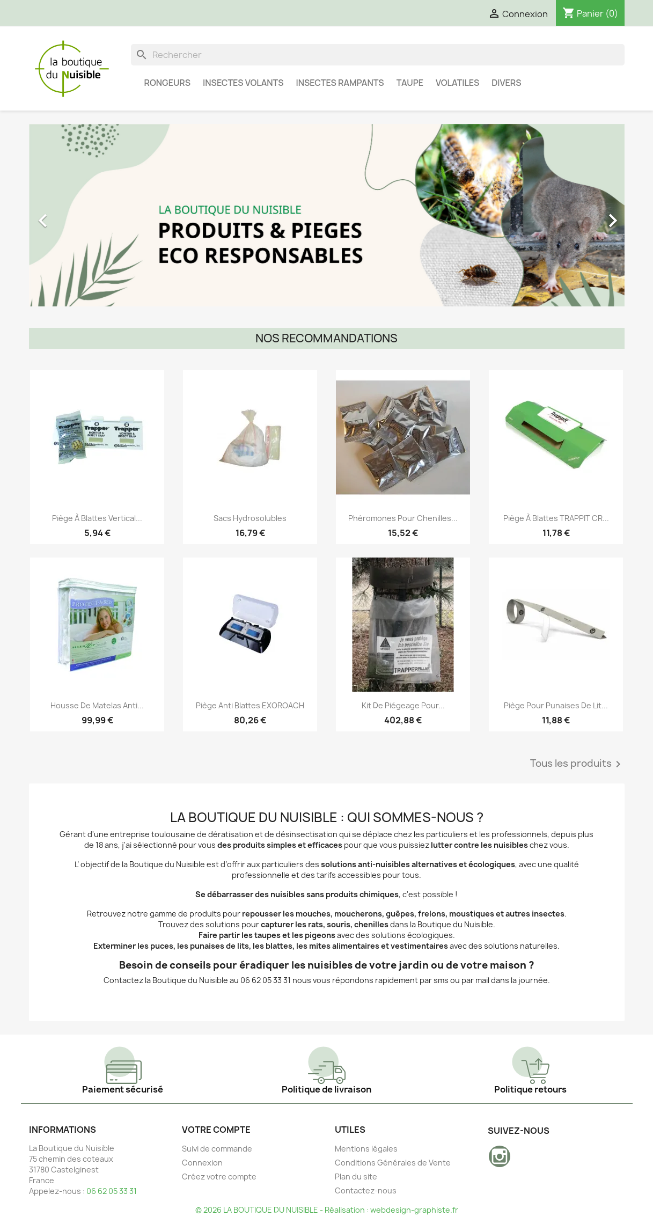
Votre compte (216, 1129)
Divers (506, 83)
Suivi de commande (217, 1149)
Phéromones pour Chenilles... (403, 518)
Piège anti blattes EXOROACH (250, 705)
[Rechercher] (378, 54)
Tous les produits (577, 764)
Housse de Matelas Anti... (97, 705)
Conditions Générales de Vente (393, 1162)
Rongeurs (167, 83)
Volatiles (457, 83)
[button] (74, 215)
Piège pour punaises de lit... (556, 705)
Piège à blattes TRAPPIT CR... (556, 518)
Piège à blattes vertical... (97, 518)
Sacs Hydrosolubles (250, 518)
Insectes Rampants (340, 83)
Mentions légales (366, 1149)
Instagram (499, 1156)
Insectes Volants (243, 83)
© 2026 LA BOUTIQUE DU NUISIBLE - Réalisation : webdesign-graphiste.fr (326, 1210)
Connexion (202, 1162)
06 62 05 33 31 (111, 1191)
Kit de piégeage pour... (403, 705)
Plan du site (356, 1176)
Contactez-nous (366, 1190)
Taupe (410, 83)
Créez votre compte (219, 1176)
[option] (327, 215)
